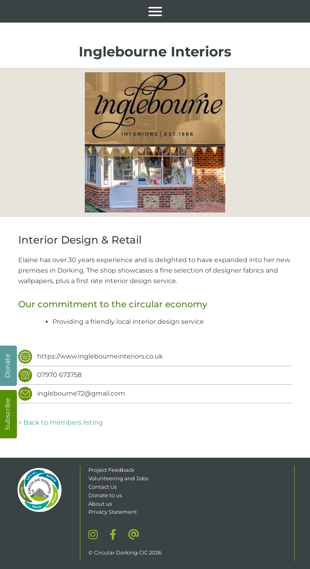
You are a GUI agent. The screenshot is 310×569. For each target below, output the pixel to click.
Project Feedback (111, 470)
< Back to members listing (60, 422)
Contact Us (102, 487)
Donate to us (105, 495)
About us (100, 503)
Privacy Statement (112, 512)
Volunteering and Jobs (118, 478)
